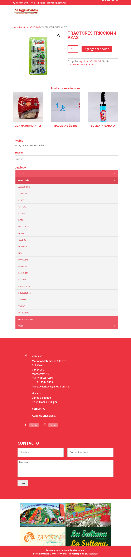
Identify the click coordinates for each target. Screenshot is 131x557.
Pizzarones (24, 286)
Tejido (67, 326)
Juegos (67, 173)
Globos (22, 240)
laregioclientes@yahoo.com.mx (50, 386)
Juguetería (23, 27)
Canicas (22, 206)
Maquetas (23, 259)
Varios (21, 306)
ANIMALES (22, 193)
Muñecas (22, 266)
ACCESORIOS (24, 187)
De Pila (21, 220)
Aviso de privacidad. (44, 415)
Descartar (93, 553)
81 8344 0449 (45, 378)
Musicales (23, 273)
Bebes (21, 200)
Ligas (21, 253)
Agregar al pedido (96, 49)
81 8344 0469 (45, 382)
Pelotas (22, 279)
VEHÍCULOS (35, 27)
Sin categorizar (26, 319)
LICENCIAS (22, 246)
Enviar (23, 483)
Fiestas (21, 233)
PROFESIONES (24, 293)
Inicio (15, 27)
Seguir (34, 425)
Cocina (21, 213)
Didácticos (23, 226)
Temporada (67, 299)
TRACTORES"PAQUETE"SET (81, 64)
